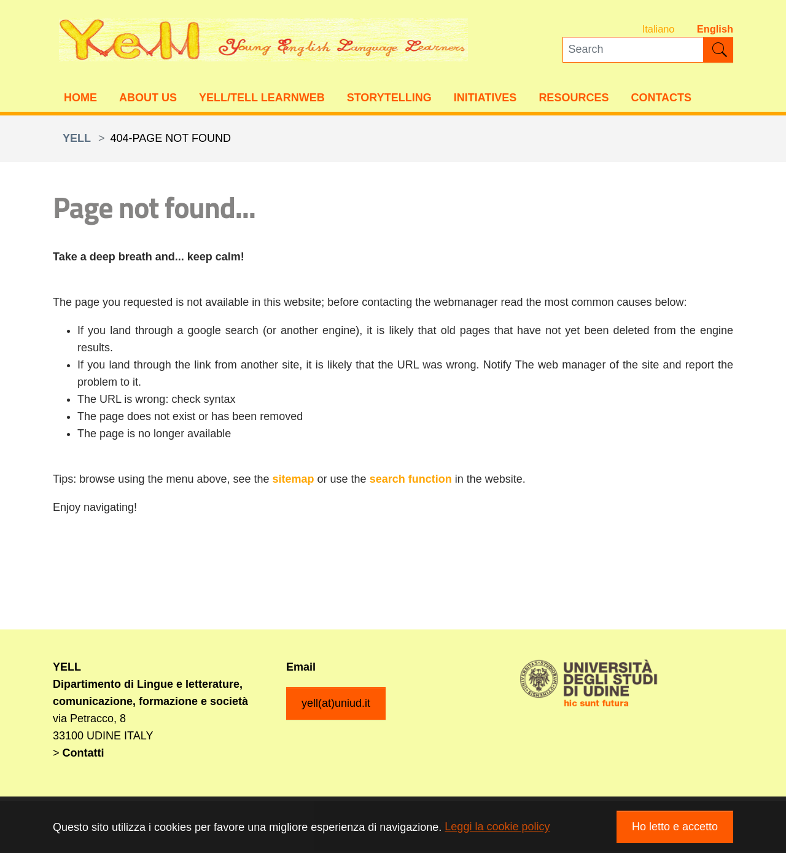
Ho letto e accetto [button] (675, 826)
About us (148, 99)
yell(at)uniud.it (336, 705)
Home (80, 99)
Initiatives (485, 99)
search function (411, 481)
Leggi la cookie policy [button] (497, 826)
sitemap (293, 481)
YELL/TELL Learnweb (262, 99)
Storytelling (389, 99)
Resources (574, 99)
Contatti (83, 755)
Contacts (661, 99)
